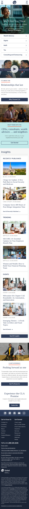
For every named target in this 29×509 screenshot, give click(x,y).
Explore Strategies (14, 30)
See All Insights (14, 336)
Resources (17, 433)
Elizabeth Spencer (8, 485)
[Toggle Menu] (2, 2)
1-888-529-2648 (12, 443)
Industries (17, 428)
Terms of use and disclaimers (8, 448)
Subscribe (14, 405)
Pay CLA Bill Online (20, 424)
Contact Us (4, 422)
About (2, 428)
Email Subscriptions (20, 426)
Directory (3, 426)
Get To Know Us (14, 384)
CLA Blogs (17, 435)
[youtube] (19, 413)
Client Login (18, 422)
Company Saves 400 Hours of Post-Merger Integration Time (14, 206)
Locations (4, 424)
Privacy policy (4, 445)
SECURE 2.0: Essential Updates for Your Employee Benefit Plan (13, 241)
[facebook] (14, 413)
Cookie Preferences (6, 455)
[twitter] (10, 413)
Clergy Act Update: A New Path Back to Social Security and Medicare (13, 182)
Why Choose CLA (14, 99)
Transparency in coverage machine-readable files (11, 505)
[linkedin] (5, 413)
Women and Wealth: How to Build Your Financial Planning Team (14, 266)
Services (17, 431)
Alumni (3, 433)
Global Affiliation (5, 435)
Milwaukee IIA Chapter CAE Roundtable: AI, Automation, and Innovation (14, 298)
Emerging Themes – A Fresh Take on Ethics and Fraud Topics (13, 323)
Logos (3, 437)
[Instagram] (24, 413)
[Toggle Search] (27, 2)
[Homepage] (14, 2)
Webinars (17, 437)
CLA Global (12, 488)
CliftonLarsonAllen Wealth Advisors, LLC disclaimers (13, 450)
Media (16, 439)
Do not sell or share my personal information (12, 452)
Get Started (14, 142)
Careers (3, 431)
